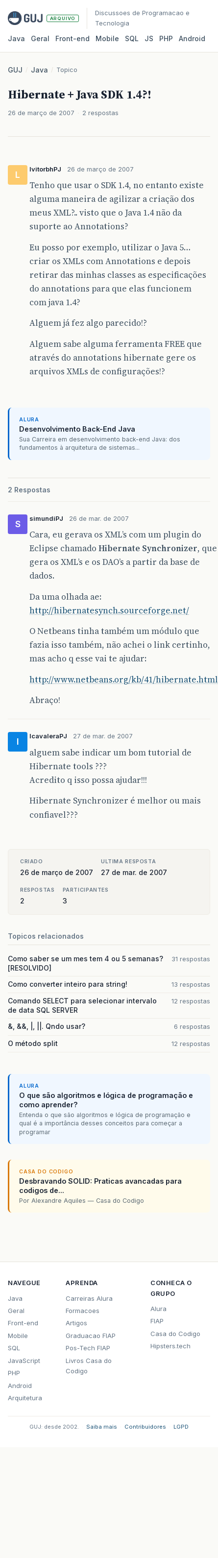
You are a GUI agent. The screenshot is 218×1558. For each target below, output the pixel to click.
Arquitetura (25, 1398)
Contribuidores (145, 1426)
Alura (158, 1309)
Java (16, 38)
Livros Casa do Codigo (89, 1366)
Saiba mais (101, 1426)
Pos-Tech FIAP (88, 1348)
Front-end (23, 1323)
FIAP (157, 1321)
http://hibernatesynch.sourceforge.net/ (109, 610)
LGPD (181, 1426)
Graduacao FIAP (91, 1335)
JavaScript (24, 1360)
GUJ (15, 70)
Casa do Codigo (175, 1334)
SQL (132, 38)
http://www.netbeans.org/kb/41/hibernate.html (123, 679)
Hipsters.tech (170, 1346)
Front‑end (72, 38)
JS (149, 38)
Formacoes (82, 1311)
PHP (166, 38)
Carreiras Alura (89, 1298)
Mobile (107, 38)
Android (192, 38)
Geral (40, 38)
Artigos (76, 1323)
